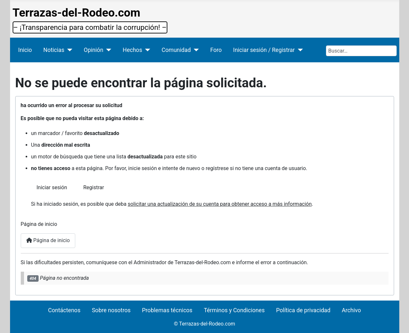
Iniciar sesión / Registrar (264, 50)
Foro (216, 50)
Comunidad (176, 50)
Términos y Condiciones (234, 310)
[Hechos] (146, 50)
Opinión (93, 50)
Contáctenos (64, 310)
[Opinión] (107, 50)
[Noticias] (68, 50)
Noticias (54, 50)
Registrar (93, 187)
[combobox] (361, 50)
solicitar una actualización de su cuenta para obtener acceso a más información (220, 204)
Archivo (351, 310)
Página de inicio (48, 240)
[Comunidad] (195, 50)
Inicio (25, 50)
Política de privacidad (303, 310)
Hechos (132, 50)
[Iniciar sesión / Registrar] (299, 50)
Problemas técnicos (167, 310)
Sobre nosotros (111, 310)
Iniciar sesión (52, 187)
